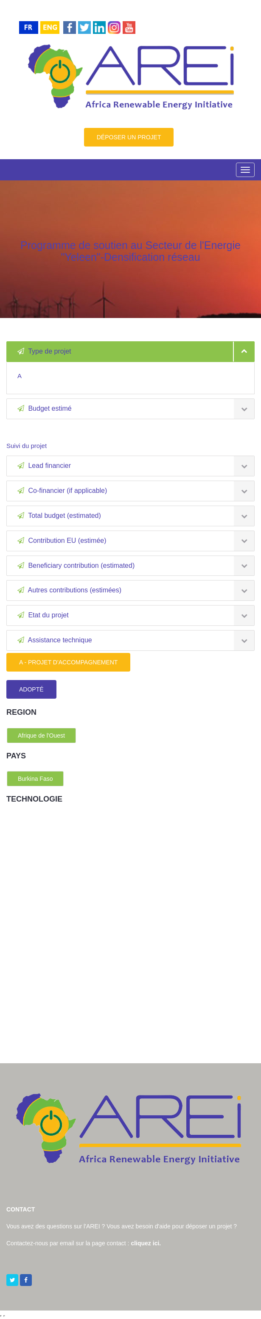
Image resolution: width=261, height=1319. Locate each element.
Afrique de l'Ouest (41, 735)
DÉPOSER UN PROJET (129, 137)
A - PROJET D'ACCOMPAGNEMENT (68, 662)
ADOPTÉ (31, 689)
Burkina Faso (35, 778)
